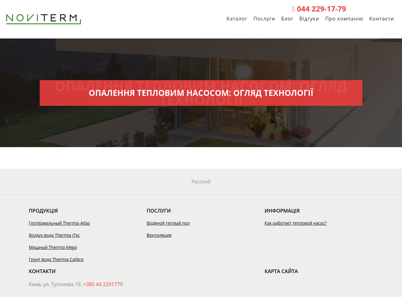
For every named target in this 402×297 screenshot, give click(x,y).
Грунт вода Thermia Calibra (56, 259)
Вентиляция (159, 235)
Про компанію (344, 21)
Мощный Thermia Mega (53, 247)
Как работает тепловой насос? (296, 223)
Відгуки (309, 21)
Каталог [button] (237, 21)
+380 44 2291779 (103, 284)
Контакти (381, 21)
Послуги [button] (264, 21)
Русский (201, 181)
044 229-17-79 (319, 8)
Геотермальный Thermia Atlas (59, 223)
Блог (287, 21)
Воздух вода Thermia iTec (54, 235)
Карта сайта (281, 271)
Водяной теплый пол (168, 223)
